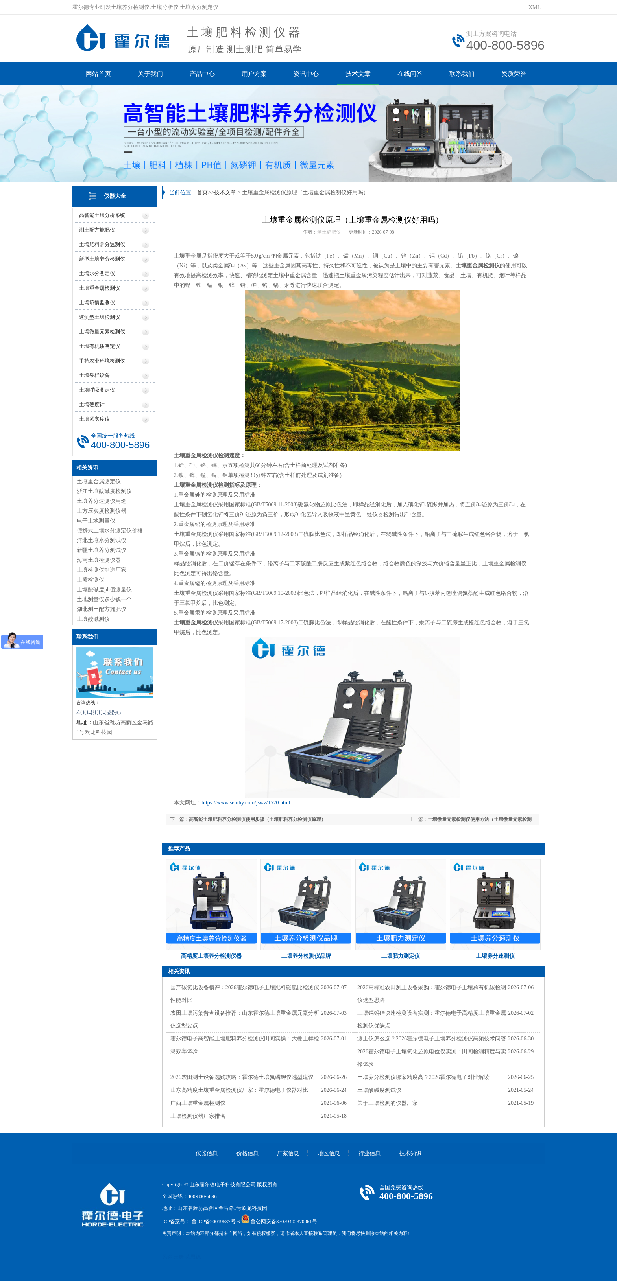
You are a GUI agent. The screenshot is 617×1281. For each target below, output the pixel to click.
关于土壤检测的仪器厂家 (387, 1103)
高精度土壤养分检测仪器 (211, 956)
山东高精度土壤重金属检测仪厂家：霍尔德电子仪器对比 (239, 1090)
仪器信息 (207, 1153)
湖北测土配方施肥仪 (101, 609)
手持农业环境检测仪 (102, 361)
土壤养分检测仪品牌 (306, 956)
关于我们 (150, 73)
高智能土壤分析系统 (102, 215)
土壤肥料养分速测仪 (102, 244)
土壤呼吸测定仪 (97, 390)
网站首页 (98, 73)
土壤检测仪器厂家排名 (197, 1116)
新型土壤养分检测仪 (102, 259)
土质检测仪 (90, 580)
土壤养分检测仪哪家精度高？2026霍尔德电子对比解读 (423, 1077)
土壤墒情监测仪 (97, 303)
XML (534, 7)
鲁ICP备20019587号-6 (216, 1221)
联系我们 (462, 73)
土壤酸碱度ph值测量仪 (104, 590)
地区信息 (329, 1153)
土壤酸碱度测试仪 (379, 1090)
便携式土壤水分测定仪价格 (110, 531)
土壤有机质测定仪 (99, 346)
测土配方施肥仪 (97, 230)
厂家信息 (288, 1153)
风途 (167, 1257)
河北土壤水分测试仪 (101, 540)
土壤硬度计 (92, 404)
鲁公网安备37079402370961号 (284, 1221)
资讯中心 (306, 73)
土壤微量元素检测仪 (102, 332)
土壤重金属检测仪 (99, 288)
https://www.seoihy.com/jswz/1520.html (245, 803)
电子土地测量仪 (96, 521)
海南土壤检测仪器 (99, 560)
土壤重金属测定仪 (99, 481)
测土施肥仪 (329, 232)
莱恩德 (193, 1257)
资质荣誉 (513, 73)
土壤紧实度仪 (94, 419)
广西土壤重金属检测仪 (197, 1103)
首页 (202, 192)
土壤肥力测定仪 (400, 956)
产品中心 (202, 73)
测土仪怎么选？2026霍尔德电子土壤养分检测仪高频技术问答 (431, 1039)
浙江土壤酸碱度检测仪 (104, 491)
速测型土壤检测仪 (99, 317)
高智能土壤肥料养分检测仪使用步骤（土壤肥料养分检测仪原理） (257, 819)
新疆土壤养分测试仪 (101, 550)
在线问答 (410, 73)
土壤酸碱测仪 (93, 619)
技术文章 (358, 73)
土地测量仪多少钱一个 (104, 599)
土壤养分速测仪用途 (101, 501)
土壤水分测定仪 (97, 273)
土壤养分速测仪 (495, 956)
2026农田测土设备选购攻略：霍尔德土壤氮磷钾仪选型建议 (242, 1077)
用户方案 (254, 73)
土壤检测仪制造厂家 (101, 570)
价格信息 (247, 1153)
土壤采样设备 (94, 375)
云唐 (179, 1257)
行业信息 (369, 1153)
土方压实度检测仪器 (101, 511)
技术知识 (410, 1153)
